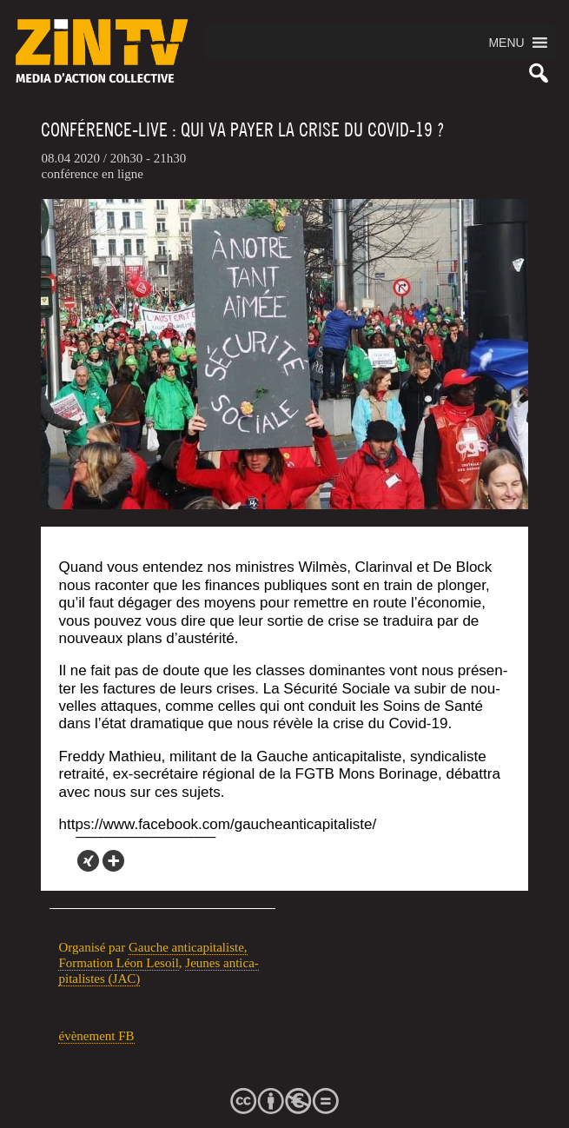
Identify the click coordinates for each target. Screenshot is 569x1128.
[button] (506, 42)
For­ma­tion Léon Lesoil (118, 963)
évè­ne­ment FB (96, 1036)
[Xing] (88, 861)
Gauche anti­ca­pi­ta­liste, (188, 947)
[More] (113, 861)
